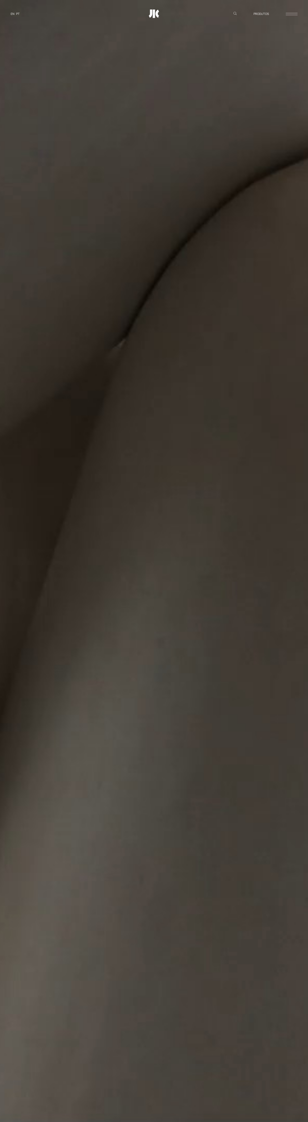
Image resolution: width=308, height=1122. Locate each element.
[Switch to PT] (17, 13)
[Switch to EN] (12, 13)
